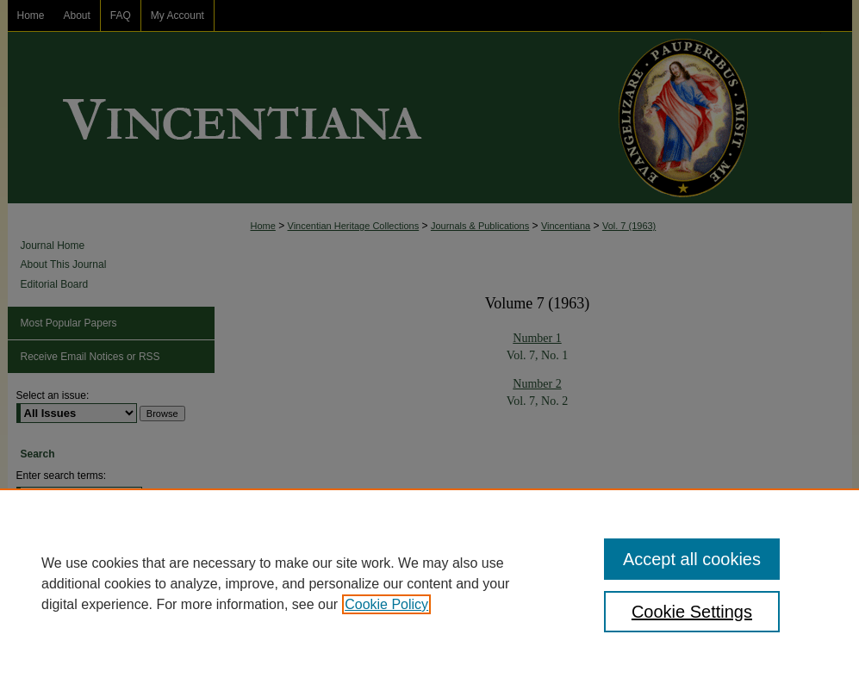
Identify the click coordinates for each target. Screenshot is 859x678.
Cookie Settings (692, 611)
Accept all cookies (692, 559)
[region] (429, 583)
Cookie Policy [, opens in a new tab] (386, 604)
